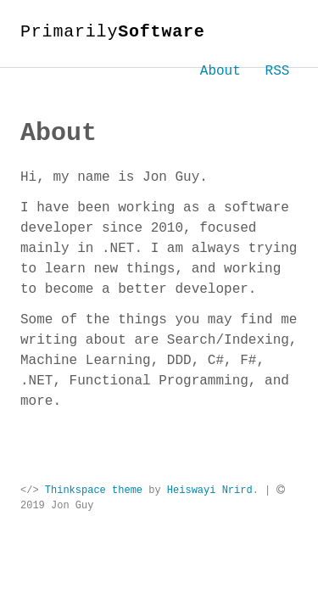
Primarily (112, 32)
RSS (277, 71)
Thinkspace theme (93, 490)
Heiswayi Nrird (210, 490)
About (220, 71)
